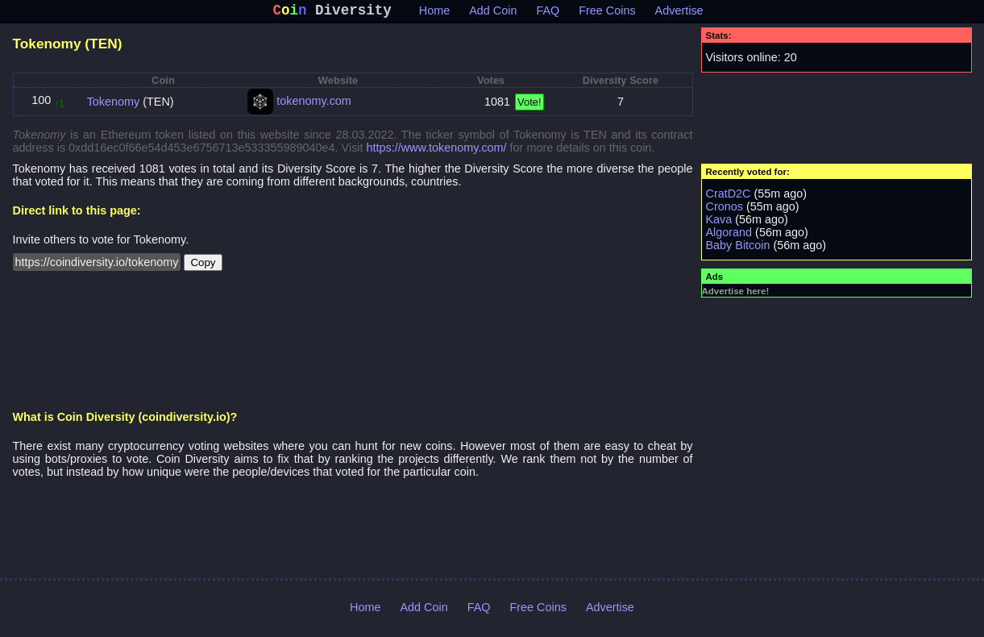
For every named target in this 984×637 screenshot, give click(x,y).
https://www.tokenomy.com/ (437, 150)
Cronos (724, 209)
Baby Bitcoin (738, 248)
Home (434, 13)
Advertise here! (736, 294)
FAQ (547, 13)
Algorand (729, 235)
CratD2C (728, 196)
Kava (719, 222)
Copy (202, 266)
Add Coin (493, 13)
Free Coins (607, 13)
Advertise (679, 13)
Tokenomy (113, 104)
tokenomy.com (313, 104)
